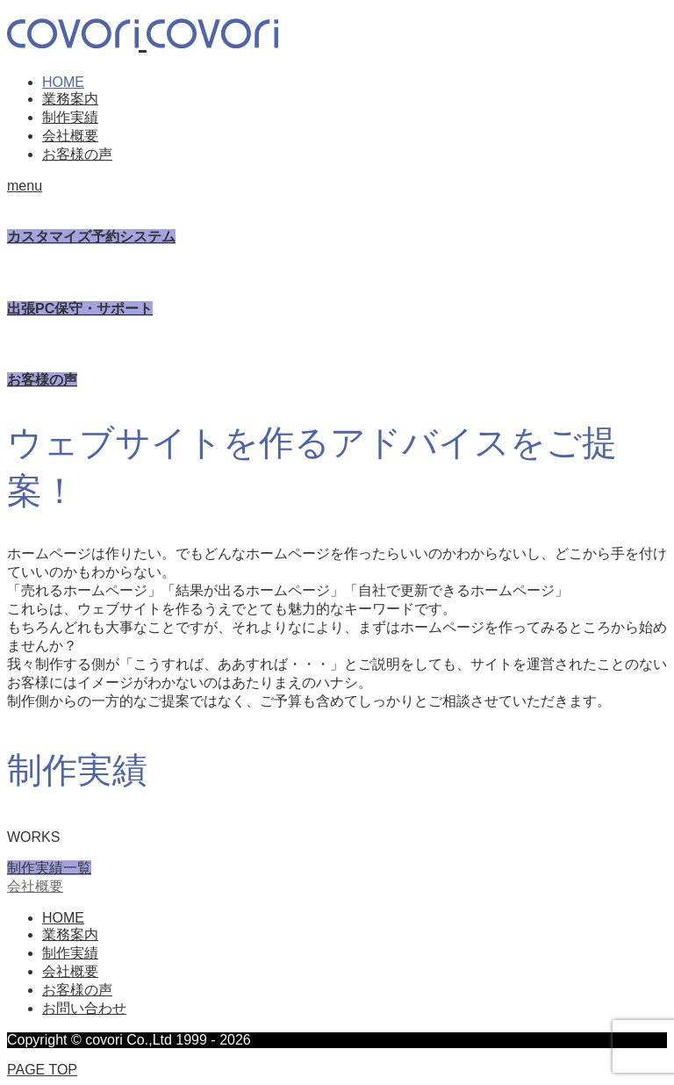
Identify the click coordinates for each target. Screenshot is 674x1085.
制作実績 (70, 117)
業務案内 (70, 98)
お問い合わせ (84, 1008)
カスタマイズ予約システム (91, 236)
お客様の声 (77, 154)
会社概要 (70, 135)
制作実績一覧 (49, 867)
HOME (63, 82)
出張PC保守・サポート (80, 308)
